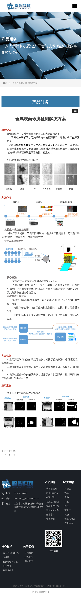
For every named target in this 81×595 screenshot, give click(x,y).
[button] (75, 111)
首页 (5, 83)
